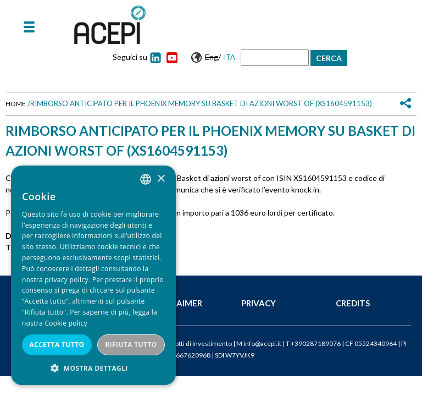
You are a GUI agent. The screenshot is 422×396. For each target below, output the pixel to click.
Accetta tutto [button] (56, 344)
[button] (93, 368)
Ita (229, 57)
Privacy (258, 303)
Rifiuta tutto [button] (131, 344)
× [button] (161, 179)
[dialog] (93, 275)
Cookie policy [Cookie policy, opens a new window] (66, 323)
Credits (353, 303)
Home (15, 104)
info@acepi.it (262, 343)
